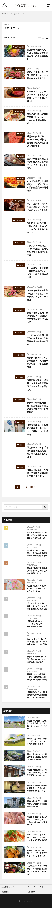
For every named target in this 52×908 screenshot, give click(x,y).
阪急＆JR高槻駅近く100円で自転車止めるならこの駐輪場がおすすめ (37, 659)
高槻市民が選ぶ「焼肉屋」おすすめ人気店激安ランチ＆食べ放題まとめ (37, 385)
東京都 (21, 133)
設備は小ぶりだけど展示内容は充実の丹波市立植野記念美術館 (37, 804)
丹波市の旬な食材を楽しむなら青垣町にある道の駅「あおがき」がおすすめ (37, 725)
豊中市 (21, 265)
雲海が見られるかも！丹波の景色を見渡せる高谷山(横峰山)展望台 (37, 757)
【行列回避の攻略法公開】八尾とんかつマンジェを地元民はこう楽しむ (37, 606)
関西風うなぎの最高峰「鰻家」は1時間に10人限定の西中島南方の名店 (37, 677)
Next (32, 487)
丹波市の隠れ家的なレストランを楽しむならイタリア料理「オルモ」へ (37, 772)
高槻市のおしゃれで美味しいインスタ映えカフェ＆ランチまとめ (37, 588)
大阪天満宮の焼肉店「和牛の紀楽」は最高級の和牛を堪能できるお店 (37, 250)
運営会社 (5, 891)
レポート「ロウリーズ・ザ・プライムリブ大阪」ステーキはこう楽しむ (37, 96)
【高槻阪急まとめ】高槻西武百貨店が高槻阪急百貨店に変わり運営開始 (37, 695)
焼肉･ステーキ (19, 14)
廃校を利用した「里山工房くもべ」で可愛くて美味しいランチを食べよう (37, 853)
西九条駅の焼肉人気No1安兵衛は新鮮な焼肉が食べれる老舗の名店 (37, 54)
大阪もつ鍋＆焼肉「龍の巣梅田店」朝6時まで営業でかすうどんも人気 (37, 317)
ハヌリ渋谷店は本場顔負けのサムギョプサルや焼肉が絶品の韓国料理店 (37, 186)
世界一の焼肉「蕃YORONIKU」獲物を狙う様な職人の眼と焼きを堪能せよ (37, 141)
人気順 (13, 38)
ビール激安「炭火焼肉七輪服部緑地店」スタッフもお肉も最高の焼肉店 (37, 272)
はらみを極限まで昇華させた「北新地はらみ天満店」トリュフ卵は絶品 (37, 295)
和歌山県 (21, 69)
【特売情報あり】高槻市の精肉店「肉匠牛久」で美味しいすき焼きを (37, 430)
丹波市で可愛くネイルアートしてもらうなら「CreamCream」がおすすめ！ (37, 821)
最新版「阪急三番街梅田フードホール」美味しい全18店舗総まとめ (37, 570)
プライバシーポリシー (36, 887)
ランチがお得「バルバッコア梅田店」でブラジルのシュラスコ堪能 (37, 207)
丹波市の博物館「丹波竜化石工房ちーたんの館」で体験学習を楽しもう (37, 788)
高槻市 (21, 422)
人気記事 (21, 377)
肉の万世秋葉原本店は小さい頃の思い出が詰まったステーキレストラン (37, 163)
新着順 (6, 38)
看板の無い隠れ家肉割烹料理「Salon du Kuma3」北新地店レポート (37, 119)
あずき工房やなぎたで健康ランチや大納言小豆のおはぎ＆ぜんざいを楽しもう (37, 870)
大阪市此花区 (19, 47)
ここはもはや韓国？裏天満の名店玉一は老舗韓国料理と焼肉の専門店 (37, 340)
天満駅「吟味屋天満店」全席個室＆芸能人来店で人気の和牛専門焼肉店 (37, 407)
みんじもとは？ (7, 887)
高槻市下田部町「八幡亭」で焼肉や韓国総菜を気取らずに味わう (37, 473)
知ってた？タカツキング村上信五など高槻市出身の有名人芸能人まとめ (37, 535)
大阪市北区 (20, 88)
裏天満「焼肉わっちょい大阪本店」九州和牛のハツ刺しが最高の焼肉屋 (37, 362)
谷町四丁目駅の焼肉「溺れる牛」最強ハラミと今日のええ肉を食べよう (37, 228)
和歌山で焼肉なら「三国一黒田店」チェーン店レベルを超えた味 (37, 75)
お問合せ (31, 891)
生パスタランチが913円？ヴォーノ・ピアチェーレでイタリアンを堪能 (37, 837)
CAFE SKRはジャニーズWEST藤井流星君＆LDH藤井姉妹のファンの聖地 (37, 641)
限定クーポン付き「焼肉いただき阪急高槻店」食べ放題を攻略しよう (37, 452)
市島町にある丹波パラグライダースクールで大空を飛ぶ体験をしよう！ (37, 741)
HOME (7, 14)
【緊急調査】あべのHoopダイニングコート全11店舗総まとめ (36, 624)
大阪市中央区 (19, 220)
